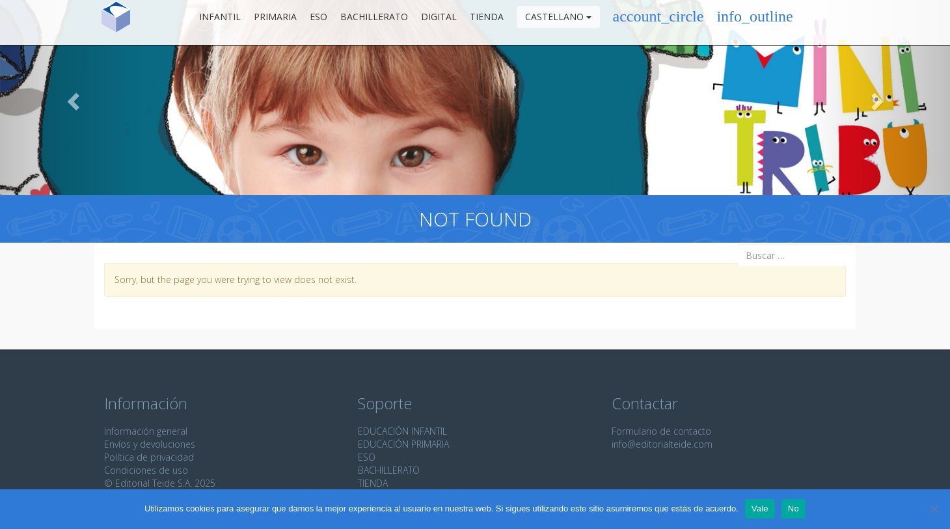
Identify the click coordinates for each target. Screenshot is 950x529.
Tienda (487, 22)
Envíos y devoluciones (149, 444)
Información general (145, 431)
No (793, 508)
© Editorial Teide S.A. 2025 (159, 483)
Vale (760, 508)
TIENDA (373, 483)
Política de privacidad (149, 457)
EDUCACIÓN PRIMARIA (403, 444)
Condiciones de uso (146, 470)
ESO (318, 22)
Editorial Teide (116, 22)
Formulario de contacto (661, 431)
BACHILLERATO (389, 470)
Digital (439, 22)
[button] (71, 97)
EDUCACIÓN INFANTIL (402, 431)
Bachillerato (374, 22)
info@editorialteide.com (662, 444)
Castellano (558, 22)
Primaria (275, 22)
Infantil (220, 22)
